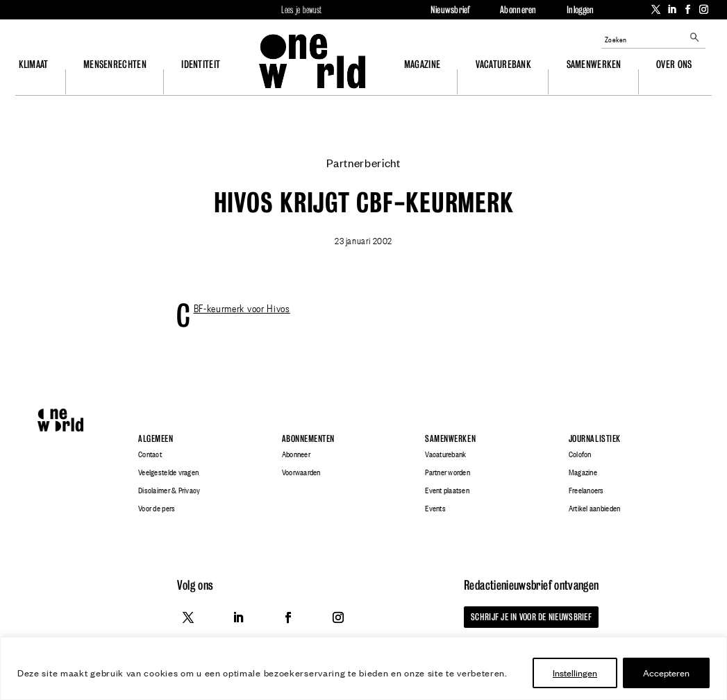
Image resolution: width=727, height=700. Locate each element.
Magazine (422, 64)
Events (435, 508)
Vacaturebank (503, 64)
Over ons (674, 64)
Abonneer (296, 454)
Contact (150, 454)
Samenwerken (594, 64)
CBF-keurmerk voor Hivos (242, 307)
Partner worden (447, 472)
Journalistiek (595, 439)
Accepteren (666, 672)
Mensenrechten (115, 64)
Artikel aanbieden (594, 508)
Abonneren (518, 9)
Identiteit (200, 64)
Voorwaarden (301, 472)
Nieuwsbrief (450, 9)
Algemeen (155, 439)
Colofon (580, 454)
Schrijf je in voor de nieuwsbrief (531, 616)
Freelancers (586, 490)
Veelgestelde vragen (168, 472)
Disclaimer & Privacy (169, 490)
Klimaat (34, 64)
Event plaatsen (447, 490)
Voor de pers (156, 508)
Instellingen (575, 672)
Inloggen (580, 9)
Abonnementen (308, 439)
